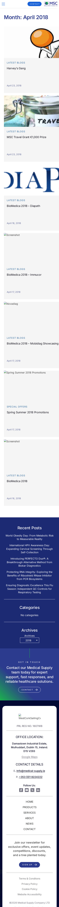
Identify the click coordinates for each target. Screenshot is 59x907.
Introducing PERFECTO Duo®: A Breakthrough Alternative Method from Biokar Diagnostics (29, 562)
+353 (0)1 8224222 (30, 776)
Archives (29, 635)
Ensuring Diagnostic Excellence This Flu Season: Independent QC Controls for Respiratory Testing (29, 589)
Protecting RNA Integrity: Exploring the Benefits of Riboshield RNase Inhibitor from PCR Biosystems (29, 575)
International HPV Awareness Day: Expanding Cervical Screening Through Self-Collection (29, 549)
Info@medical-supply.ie (31, 770)
